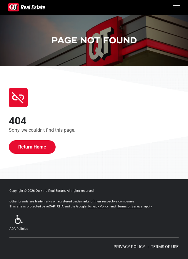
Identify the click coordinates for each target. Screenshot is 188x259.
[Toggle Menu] (176, 7)
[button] (18, 223)
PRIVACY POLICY (129, 246)
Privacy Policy (98, 206)
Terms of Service (129, 206)
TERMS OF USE (165, 246)
